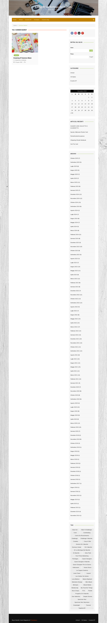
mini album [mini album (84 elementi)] (89, 582)
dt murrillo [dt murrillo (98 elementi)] (76, 553)
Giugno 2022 (74, 315)
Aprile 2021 (73, 371)
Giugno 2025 (74, 170)
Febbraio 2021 (74, 379)
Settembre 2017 (75, 483)
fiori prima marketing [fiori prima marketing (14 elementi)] (82, 556)
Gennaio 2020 (74, 431)
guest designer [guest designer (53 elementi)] (87, 558)
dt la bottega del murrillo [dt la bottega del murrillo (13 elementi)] (82, 550)
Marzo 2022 (73, 327)
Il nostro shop (45, 19)
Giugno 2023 (74, 266)
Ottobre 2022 (74, 298)
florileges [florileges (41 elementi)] (75, 558)
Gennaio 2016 (74, 491)
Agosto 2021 (74, 355)
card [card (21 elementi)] (75, 532)
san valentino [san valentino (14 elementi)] (76, 596)
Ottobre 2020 (74, 395)
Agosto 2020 (74, 403)
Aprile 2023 (73, 274)
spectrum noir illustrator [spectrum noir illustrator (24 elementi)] (82, 602)
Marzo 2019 (73, 459)
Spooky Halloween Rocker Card (79, 132)
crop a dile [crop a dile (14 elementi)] (87, 541)
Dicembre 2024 (74, 194)
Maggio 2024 (74, 222)
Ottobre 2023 (74, 250)
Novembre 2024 (75, 198)
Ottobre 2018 (74, 475)
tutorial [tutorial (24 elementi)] (88, 605)
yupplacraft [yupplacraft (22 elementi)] (82, 608)
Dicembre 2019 (74, 435)
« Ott (71, 113)
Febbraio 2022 (74, 331)
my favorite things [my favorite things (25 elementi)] (86, 587)
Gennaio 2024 (74, 238)
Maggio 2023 (74, 270)
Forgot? (91, 56)
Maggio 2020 (74, 415)
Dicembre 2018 (74, 471)
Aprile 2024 (73, 226)
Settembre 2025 (75, 162)
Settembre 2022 (75, 302)
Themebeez (33, 620)
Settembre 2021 (75, 351)
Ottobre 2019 (74, 443)
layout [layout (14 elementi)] (89, 573)
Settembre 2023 (75, 254)
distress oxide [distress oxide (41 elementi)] (76, 547)
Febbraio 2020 (74, 427)
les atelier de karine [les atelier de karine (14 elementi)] (82, 576)
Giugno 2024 (74, 218)
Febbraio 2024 (74, 234)
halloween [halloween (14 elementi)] (76, 567)
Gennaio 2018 (74, 479)
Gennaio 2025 (74, 190)
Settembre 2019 (75, 447)
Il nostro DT (28, 19)
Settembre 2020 (75, 399)
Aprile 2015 (73, 503)
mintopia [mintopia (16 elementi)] (75, 585)
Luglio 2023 (73, 262)
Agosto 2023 (74, 258)
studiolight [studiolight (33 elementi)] (76, 605)
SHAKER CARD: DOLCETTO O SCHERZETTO (79, 127)
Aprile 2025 (73, 178)
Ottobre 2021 (74, 347)
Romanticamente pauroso (77, 136)
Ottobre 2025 (74, 158)
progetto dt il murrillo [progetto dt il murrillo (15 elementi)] (82, 593)
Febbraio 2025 (74, 186)
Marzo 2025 (73, 182)
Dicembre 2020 (74, 387)
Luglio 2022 (73, 311)
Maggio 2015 (74, 499)
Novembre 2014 (75, 515)
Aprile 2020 (73, 419)
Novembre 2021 (75, 343)
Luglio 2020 (73, 407)
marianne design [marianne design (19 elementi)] (77, 582)
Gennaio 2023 (74, 286)
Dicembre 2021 (74, 339)
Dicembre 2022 (74, 290)
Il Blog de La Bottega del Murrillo (53, 6)
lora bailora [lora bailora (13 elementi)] (75, 579)
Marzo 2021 (73, 375)
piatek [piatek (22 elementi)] (90, 590)
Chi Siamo (36, 19)
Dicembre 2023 (74, 242)
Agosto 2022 (74, 306)
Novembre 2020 (75, 391)
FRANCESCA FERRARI (20, 60)
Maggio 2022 (74, 319)
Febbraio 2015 (74, 507)
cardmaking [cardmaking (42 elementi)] (86, 532)
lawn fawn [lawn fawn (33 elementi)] (76, 573)
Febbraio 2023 (74, 282)
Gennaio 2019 (74, 467)
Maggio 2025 (74, 174)
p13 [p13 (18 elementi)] (83, 590)
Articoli (21, 19)
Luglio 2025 (73, 166)
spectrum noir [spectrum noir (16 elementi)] (82, 599)
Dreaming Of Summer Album (22, 58)
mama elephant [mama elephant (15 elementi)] (87, 579)
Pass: (72, 54)
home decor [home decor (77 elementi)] (87, 567)
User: (72, 47)
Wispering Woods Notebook (78, 140)
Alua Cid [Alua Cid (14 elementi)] (74, 529)
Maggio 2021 (74, 367)
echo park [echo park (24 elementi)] (88, 553)
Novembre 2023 (75, 246)
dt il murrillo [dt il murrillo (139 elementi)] (88, 547)
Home (14, 19)
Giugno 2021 (74, 363)
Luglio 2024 (73, 214)
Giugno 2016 (74, 487)
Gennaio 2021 (74, 383)
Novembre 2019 (75, 439)
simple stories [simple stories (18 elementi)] (87, 596)
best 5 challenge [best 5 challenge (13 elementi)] (86, 529)
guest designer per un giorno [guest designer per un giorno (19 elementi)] (82, 564)
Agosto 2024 (74, 210)
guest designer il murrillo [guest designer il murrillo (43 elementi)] (82, 561)
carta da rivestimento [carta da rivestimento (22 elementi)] (82, 535)
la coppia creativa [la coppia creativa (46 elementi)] (82, 570)
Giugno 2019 (74, 451)
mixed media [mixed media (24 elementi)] (87, 585)
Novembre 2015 (75, 495)
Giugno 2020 (74, 411)
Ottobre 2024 (74, 202)
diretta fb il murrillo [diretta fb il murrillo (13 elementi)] (82, 544)
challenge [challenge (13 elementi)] (75, 538)
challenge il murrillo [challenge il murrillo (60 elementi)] (86, 538)
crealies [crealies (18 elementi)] (75, 541)
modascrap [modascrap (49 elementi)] (75, 587)
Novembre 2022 (75, 294)
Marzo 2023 (73, 278)
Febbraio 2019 (74, 463)
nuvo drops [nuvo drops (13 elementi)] (75, 590)
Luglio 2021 (73, 359)
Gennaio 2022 (74, 335)
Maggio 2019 (74, 455)
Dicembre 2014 (74, 511)
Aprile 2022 (73, 323)
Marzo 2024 (73, 230)
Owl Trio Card (74, 144)
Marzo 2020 (73, 423)
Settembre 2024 (75, 206)
